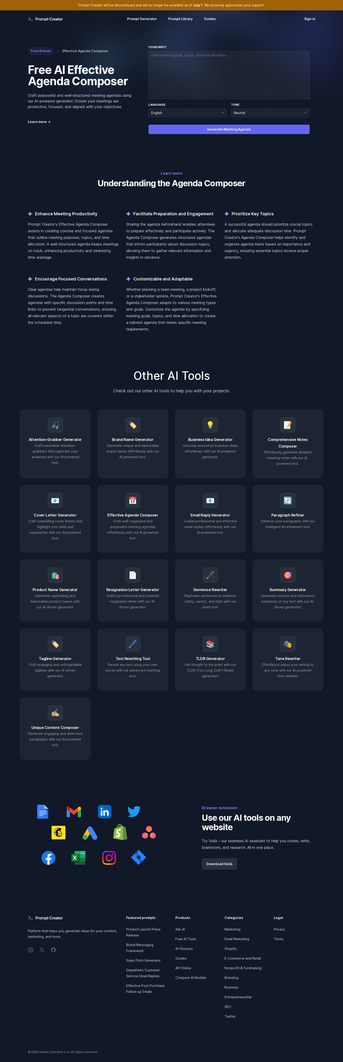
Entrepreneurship (238, 997)
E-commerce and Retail (243, 958)
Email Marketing (237, 939)
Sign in (309, 19)
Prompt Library (180, 19)
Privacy (279, 929)
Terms (278, 939)
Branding (232, 978)
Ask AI (180, 929)
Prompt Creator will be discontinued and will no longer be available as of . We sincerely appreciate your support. (171, 5)
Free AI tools (41, 51)
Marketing (232, 929)
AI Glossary (184, 949)
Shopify (231, 949)
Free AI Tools (185, 939)
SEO (228, 1007)
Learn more (39, 122)
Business (231, 987)
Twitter (230, 1016)
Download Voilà (219, 864)
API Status (183, 968)
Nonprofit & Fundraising (243, 968)
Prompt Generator (142, 19)
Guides (210, 19)
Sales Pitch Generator (143, 960)
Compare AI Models (190, 978)
